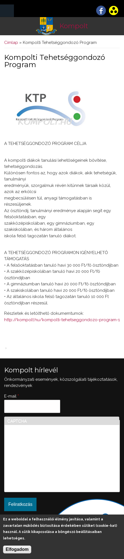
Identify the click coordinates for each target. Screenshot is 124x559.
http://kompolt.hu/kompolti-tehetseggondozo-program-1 (62, 319)
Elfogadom (17, 549)
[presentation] (30, 469)
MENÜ (7, 10)
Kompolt (73, 26)
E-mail (11, 396)
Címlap (11, 42)
